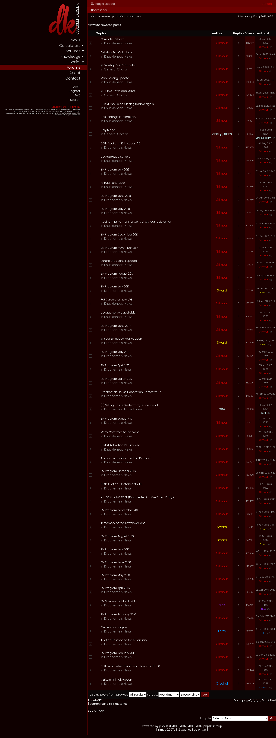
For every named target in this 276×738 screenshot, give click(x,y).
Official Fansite (24, 109)
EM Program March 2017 (117, 379)
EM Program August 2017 (117, 274)
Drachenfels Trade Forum (124, 409)
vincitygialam (222, 134)
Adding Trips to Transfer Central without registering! (136, 222)
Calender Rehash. (113, 39)
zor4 (222, 409)
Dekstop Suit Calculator (117, 52)
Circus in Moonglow (114, 627)
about (75, 73)
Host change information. (118, 117)
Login (77, 87)
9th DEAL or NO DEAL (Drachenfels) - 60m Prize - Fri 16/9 (138, 497)
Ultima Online (40, 109)
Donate (267, 4)
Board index (100, 10)
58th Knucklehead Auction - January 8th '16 (131, 666)
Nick (222, 605)
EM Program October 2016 (118, 471)
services (74, 51)
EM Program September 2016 (120, 510)
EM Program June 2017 (116, 326)
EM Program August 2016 (117, 536)
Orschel (222, 683)
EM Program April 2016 (115, 588)
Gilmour (222, 43)
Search (76, 100)
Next (273, 700)
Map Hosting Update (115, 78)
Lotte (222, 631)
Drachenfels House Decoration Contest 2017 (131, 392)
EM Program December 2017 (120, 234)
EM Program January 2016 (118, 653)
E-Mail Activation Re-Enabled (121, 445)
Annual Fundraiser (113, 183)
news (76, 40)
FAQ (78, 95)
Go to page (242, 700)
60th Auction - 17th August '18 (121, 143)
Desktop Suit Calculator (121, 65)
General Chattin (117, 69)
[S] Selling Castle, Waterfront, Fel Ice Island (129, 405)
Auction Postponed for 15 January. (124, 640)
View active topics (131, 16)
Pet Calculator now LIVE (117, 299)
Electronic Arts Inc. (18, 111)
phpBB (164, 726)
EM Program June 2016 (116, 562)
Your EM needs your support (124, 339)
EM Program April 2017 (115, 365)
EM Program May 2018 (116, 209)
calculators (70, 45)
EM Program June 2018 (116, 196)
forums (74, 67)
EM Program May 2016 (116, 575)
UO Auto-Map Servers (116, 157)
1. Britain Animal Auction (117, 680)
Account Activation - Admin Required (126, 458)
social (75, 61)
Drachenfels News (118, 147)
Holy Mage (108, 130)
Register (75, 91)
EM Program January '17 (117, 419)
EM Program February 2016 (119, 614)
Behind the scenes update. (119, 261)
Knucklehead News (119, 43)
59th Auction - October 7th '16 (121, 484)
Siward (222, 290)
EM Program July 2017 (115, 286)
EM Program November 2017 (120, 248)
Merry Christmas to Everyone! (121, 432)
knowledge (71, 56)
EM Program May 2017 (115, 352)
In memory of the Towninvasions (123, 523)
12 (268, 700)
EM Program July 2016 (115, 549)
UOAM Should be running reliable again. (128, 104)
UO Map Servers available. (119, 313)
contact (73, 78)
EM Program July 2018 (115, 170)
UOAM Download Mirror (120, 91)
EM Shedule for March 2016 (119, 601)
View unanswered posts (105, 16)
